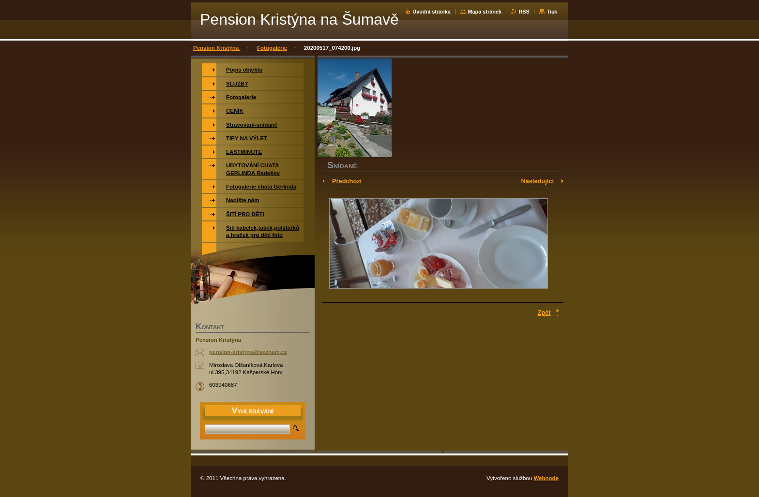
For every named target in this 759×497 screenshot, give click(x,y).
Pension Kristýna (216, 48)
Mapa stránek (484, 12)
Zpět (544, 312)
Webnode (546, 478)
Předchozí (347, 181)
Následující (537, 181)
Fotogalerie (272, 48)
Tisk (551, 12)
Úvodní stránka (431, 12)
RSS (523, 12)
